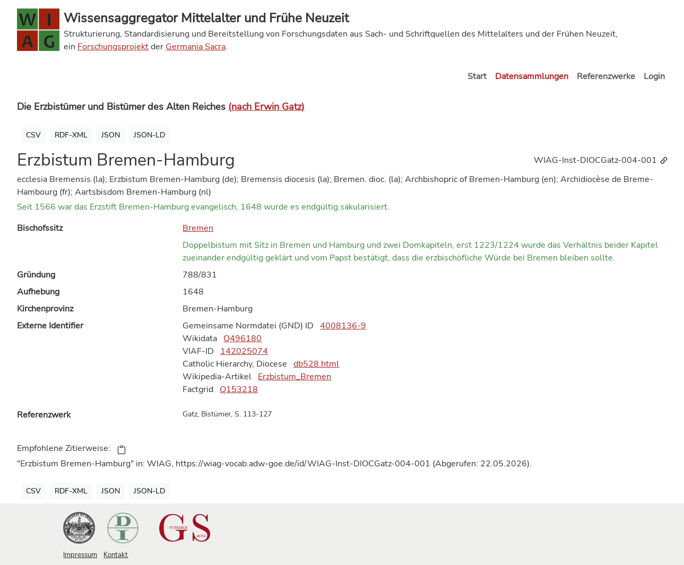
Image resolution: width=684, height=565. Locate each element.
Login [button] (654, 76)
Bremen (198, 228)
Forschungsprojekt (113, 47)
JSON (110, 135)
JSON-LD (149, 135)
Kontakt (115, 555)
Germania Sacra (196, 47)
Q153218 (239, 389)
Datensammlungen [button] (531, 76)
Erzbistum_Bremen (294, 377)
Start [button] (477, 76)
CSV (33, 135)
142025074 (244, 351)
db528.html (316, 364)
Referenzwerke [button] (606, 76)
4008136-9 (343, 326)
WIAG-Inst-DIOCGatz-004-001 (601, 160)
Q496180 (242, 338)
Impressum (80, 555)
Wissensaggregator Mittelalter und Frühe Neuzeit (206, 18)
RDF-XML (71, 135)
